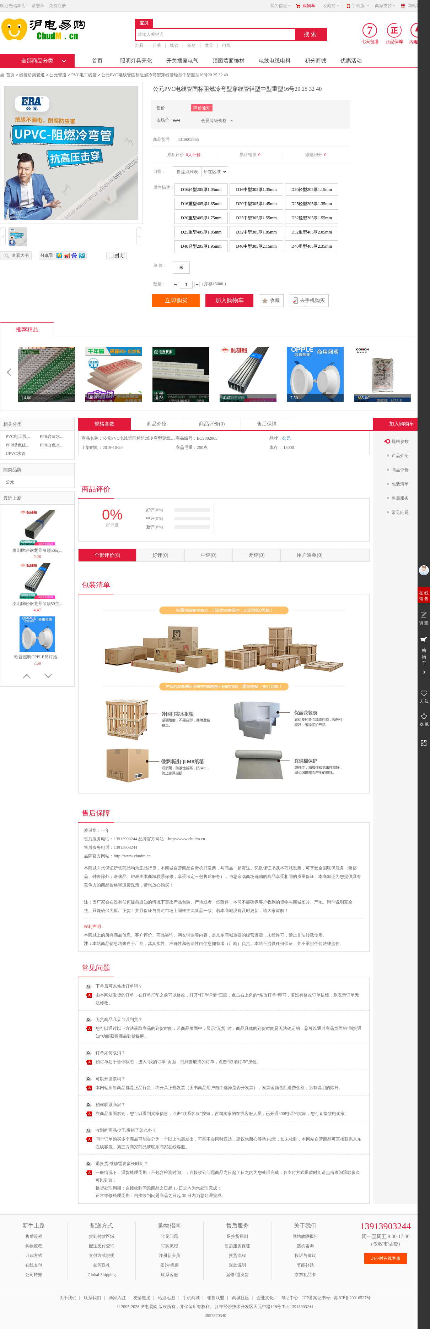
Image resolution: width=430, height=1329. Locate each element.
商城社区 (240, 1297)
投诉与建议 (305, 1255)
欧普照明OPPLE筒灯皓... (37, 656)
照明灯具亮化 (136, 61)
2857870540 (215, 1315)
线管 (174, 45)
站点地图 (166, 1297)
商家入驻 (117, 1297)
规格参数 (104, 424)
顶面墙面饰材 (228, 61)
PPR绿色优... (17, 445)
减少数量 (175, 284)
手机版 (361, 5)
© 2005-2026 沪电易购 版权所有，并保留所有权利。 (165, 1306)
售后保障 (267, 424)
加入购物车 (229, 300)
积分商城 (315, 61)
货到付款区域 (101, 1236)
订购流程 (169, 1245)
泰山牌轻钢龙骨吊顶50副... (37, 550)
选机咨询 (305, 1245)
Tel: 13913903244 (297, 1306)
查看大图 (20, 255)
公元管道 (57, 74)
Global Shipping (101, 1274)
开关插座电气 (182, 61)
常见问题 (169, 1236)
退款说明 (237, 1265)
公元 (10, 481)
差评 (256, 555)
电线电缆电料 (275, 61)
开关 (156, 45)
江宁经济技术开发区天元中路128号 (248, 1306)
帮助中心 (289, 1297)
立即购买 (176, 300)
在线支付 (33, 1265)
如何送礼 (101, 1265)
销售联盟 (215, 1297)
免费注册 (57, 5)
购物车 (308, 5)
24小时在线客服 (386, 1258)
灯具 (139, 45)
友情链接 (141, 1297)
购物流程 (33, 1245)
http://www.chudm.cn (132, 855)
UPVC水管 (16, 453)
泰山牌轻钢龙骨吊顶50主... (37, 603)
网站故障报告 (305, 1236)
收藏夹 (331, 5)
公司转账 (33, 1274)
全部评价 (107, 555)
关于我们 (67, 1297)
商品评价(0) (212, 424)
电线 (226, 45)
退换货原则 (237, 1236)
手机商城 (191, 1297)
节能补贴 (305, 1265)
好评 (160, 555)
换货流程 (237, 1255)
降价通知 (201, 107)
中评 (208, 555)
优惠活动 (351, 61)
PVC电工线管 (84, 74)
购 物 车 (424, 655)
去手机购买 (312, 300)
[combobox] (215, 35)
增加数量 (197, 284)
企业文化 (265, 1297)
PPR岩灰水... (51, 436)
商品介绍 (157, 424)
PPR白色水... (51, 445)
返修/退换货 (237, 1274)
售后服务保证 (237, 1245)
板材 (191, 45)
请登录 (38, 5)
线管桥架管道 (32, 74)
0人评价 (193, 154)
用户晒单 (309, 555)
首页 (97, 61)
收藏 (275, 300)
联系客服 (169, 1274)
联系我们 (92, 1297)
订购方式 (33, 1255)
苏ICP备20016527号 (352, 1297)
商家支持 (385, 5)
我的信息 (280, 5)
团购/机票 (169, 1265)
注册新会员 (169, 1255)
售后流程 (33, 1236)
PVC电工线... (18, 436)
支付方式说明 (101, 1255)
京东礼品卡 (305, 1274)
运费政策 (130, 885)
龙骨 (209, 45)
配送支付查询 (101, 1245)
